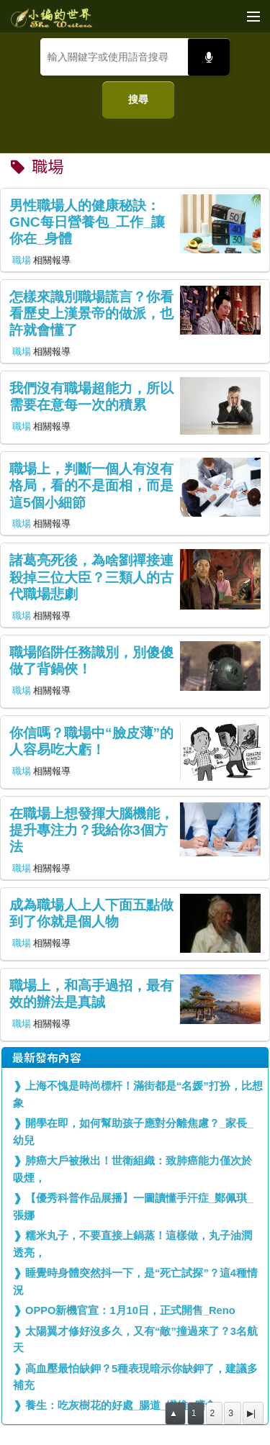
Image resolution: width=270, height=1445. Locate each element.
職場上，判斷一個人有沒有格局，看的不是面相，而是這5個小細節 (91, 485)
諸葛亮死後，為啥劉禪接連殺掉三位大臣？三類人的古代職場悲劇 (91, 577)
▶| (251, 1413)
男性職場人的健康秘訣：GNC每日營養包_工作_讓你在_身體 (87, 222)
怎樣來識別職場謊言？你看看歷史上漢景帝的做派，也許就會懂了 (91, 313)
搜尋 (138, 99)
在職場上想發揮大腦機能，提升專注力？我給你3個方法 (91, 830)
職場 (21, 260)
